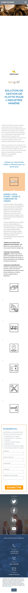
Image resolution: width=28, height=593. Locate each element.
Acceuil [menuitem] (4, 573)
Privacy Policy (8, 586)
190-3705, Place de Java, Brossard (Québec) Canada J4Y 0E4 (14, 560)
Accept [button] (14, 590)
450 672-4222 (14, 527)
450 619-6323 (14, 529)
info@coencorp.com (14, 547)
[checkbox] (14, 418)
